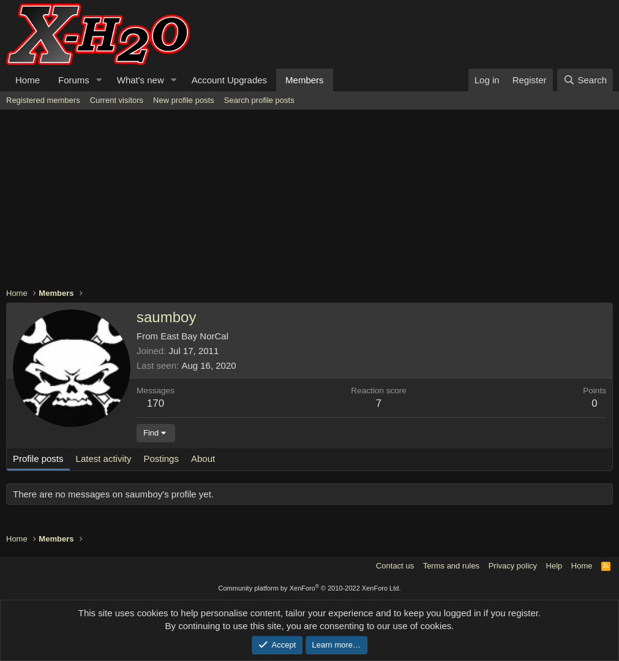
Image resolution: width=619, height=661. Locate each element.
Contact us (395, 565)
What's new (140, 80)
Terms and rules (451, 565)
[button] (99, 80)
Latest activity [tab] (104, 458)
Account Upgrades (229, 80)
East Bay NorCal (194, 336)
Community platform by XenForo (310, 588)
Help (554, 565)
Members (304, 80)
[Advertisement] (309, 201)
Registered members (43, 100)
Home (27, 80)
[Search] (585, 80)
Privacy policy (513, 565)
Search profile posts (259, 100)
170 (155, 403)
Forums (73, 80)
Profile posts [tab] (38, 458)
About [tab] (203, 458)
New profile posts (183, 100)
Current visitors (116, 100)
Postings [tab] (161, 458)
